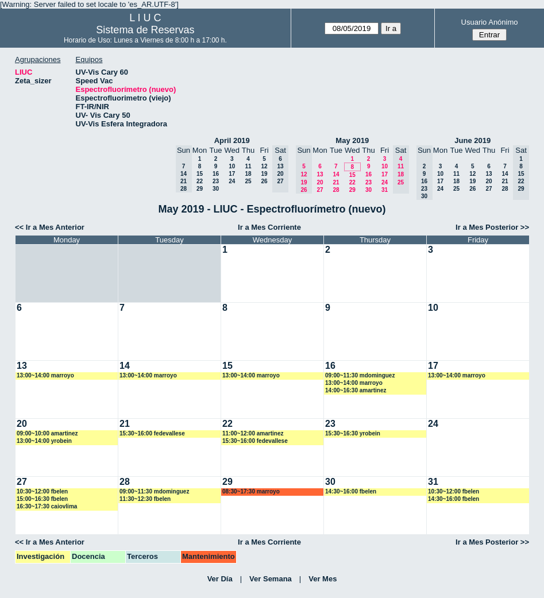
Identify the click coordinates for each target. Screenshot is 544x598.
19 (264, 174)
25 (248, 181)
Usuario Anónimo (489, 22)
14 (336, 174)
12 (264, 166)
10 (232, 166)
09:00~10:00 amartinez (47, 433)
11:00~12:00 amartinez (252, 433)
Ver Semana (270, 578)
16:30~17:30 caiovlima (47, 506)
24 (232, 181)
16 (216, 174)
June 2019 (472, 140)
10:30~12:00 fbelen (42, 491)
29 (199, 189)
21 (336, 182)
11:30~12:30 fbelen (145, 499)
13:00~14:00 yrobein (44, 441)
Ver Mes (322, 578)
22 (199, 181)
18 (248, 174)
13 (320, 174)
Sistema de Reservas (145, 30)
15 (199, 174)
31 (384, 190)
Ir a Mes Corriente (269, 227)
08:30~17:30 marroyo (251, 491)
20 (320, 182)
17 (232, 174)
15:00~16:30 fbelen (42, 499)
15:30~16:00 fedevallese (152, 433)
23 (216, 181)
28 (336, 190)
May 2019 (352, 140)
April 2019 (232, 140)
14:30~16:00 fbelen (350, 491)
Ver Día (220, 578)
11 (248, 166)
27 (320, 190)
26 (264, 181)
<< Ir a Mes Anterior (49, 227)
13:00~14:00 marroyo (45, 375)
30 (216, 189)
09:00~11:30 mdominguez (360, 375)
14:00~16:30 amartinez (355, 390)
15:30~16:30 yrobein (352, 433)
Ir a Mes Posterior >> (492, 227)
